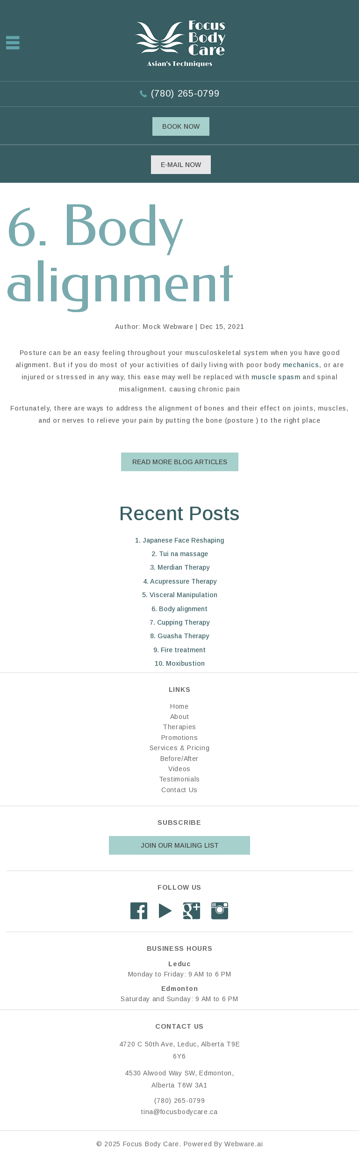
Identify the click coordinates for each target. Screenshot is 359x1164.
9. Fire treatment (179, 650)
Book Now (181, 126)
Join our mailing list (180, 845)
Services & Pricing (180, 748)
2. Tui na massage (179, 554)
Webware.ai (243, 1144)
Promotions (179, 737)
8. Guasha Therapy (179, 636)
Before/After (179, 758)
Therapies (179, 727)
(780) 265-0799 (185, 93)
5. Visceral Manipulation (179, 595)
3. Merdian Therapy (179, 567)
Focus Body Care (151, 1144)
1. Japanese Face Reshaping (179, 540)
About (179, 716)
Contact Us (179, 790)
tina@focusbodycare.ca (179, 1111)
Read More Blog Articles (179, 462)
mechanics (301, 365)
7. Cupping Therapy (179, 622)
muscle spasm (275, 377)
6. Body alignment (179, 609)
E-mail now (181, 164)
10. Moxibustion (180, 663)
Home (179, 706)
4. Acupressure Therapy (179, 581)
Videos (179, 769)
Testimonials (179, 779)
